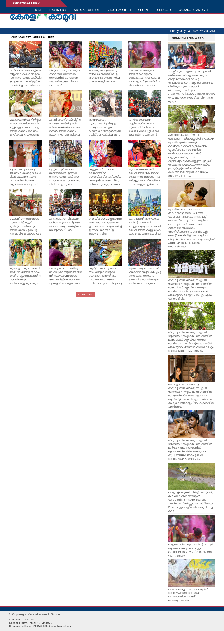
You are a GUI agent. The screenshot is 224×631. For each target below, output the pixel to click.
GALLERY (25, 37)
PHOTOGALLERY (23, 3)
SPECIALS (164, 10)
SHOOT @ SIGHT (119, 10)
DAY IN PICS (58, 10)
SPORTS (144, 10)
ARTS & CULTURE (87, 10)
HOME (38, 10)
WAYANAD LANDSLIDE (195, 10)
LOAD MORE (85, 294)
